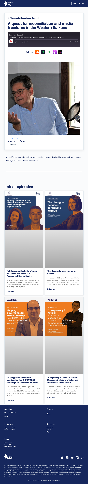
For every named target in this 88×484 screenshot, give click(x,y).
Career (6, 415)
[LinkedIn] (77, 457)
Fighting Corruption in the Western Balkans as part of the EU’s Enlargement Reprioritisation (22, 273)
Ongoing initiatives (9, 428)
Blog (48, 432)
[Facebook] (62, 457)
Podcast (49, 430)
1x (22, 42)
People (6, 417)
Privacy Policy (8, 445)
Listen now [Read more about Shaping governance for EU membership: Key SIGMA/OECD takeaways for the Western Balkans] (10, 400)
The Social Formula (54, 480)
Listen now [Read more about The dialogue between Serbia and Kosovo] (51, 289)
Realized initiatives (9, 430)
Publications (50, 428)
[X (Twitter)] (67, 457)
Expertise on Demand (29, 18)
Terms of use (8, 443)
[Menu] (83, 3)
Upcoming (49, 413)
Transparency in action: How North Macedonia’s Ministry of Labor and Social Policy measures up (62, 380)
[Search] (79, 3)
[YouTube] (72, 457)
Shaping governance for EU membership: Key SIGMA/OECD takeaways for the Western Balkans (22, 380)
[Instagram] (82, 457)
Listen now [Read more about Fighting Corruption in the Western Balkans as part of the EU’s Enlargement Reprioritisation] (10, 291)
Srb (74, 3)
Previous (49, 415)
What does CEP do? (10, 413)
